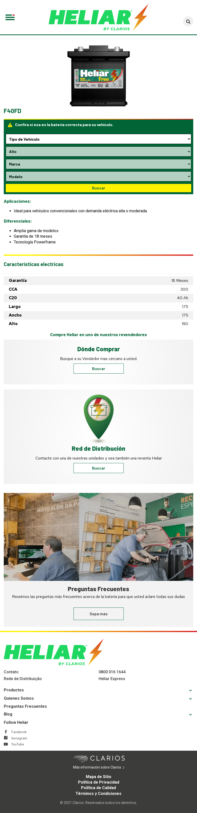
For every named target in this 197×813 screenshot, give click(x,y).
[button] (188, 21)
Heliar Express (112, 678)
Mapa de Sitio (98, 776)
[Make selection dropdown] (98, 164)
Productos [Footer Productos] (14, 690)
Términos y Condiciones (98, 793)
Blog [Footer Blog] (8, 714)
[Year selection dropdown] (98, 151)
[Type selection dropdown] (98, 139)
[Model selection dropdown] (98, 176)
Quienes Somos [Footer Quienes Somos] (19, 698)
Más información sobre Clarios (105, 767)
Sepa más (99, 613)
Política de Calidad (98, 787)
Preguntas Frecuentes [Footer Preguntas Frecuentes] (25, 706)
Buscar (98, 187)
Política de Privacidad (98, 782)
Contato (11, 672)
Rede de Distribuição (23, 678)
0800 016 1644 (112, 672)
